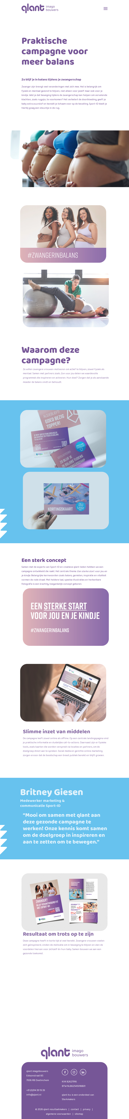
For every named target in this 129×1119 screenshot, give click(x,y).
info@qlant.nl (33, 1095)
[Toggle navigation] (106, 8)
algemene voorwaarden (58, 1114)
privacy (86, 1109)
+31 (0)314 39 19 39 (35, 1090)
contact (75, 1109)
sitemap (79, 1114)
